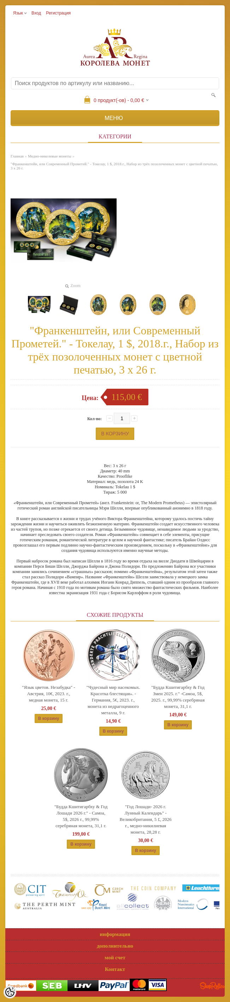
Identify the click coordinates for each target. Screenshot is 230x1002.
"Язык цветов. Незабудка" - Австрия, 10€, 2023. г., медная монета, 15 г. (48, 694)
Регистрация (58, 13)
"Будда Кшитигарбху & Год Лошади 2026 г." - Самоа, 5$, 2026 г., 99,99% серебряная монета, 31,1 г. (81, 816)
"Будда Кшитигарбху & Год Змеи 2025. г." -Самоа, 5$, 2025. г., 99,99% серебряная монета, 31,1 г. (178, 697)
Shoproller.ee (212, 985)
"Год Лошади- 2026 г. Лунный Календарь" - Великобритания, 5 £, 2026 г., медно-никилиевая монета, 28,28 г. (146, 819)
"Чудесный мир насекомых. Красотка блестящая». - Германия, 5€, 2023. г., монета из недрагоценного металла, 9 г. (113, 700)
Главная (17, 156)
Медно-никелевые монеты (49, 156)
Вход (36, 13)
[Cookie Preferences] (10, 992)
